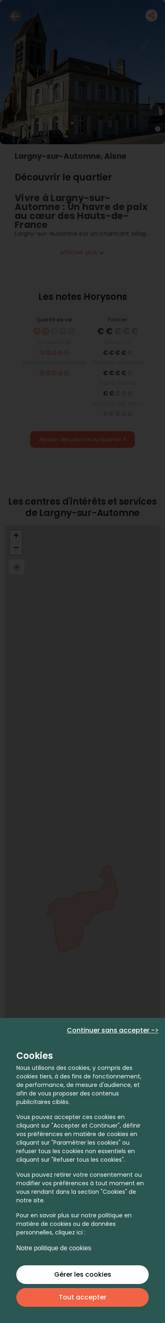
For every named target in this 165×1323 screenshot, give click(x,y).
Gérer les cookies (82, 1274)
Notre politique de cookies (53, 1248)
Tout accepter (82, 1297)
